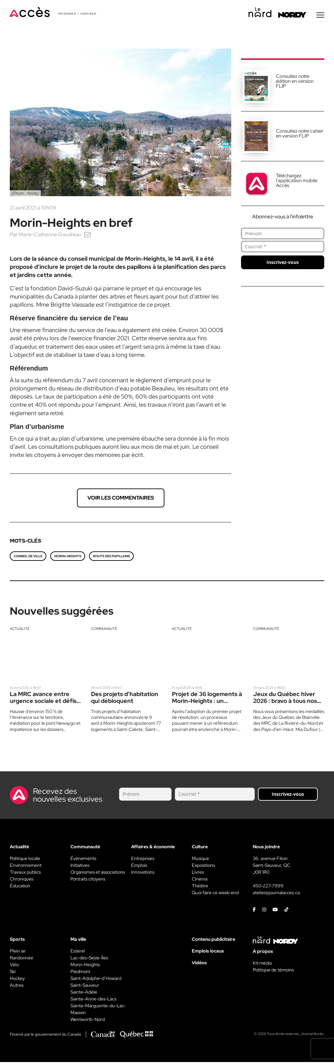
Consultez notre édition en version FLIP (294, 82)
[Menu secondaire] (320, 16)
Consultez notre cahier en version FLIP (299, 134)
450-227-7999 (268, 887)
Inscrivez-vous (282, 263)
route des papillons (111, 557)
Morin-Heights (67, 557)
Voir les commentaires (120, 498)
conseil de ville (28, 557)
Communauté (104, 629)
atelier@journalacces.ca (276, 893)
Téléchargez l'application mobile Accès (296, 181)
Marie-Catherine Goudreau (50, 235)
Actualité (20, 629)
